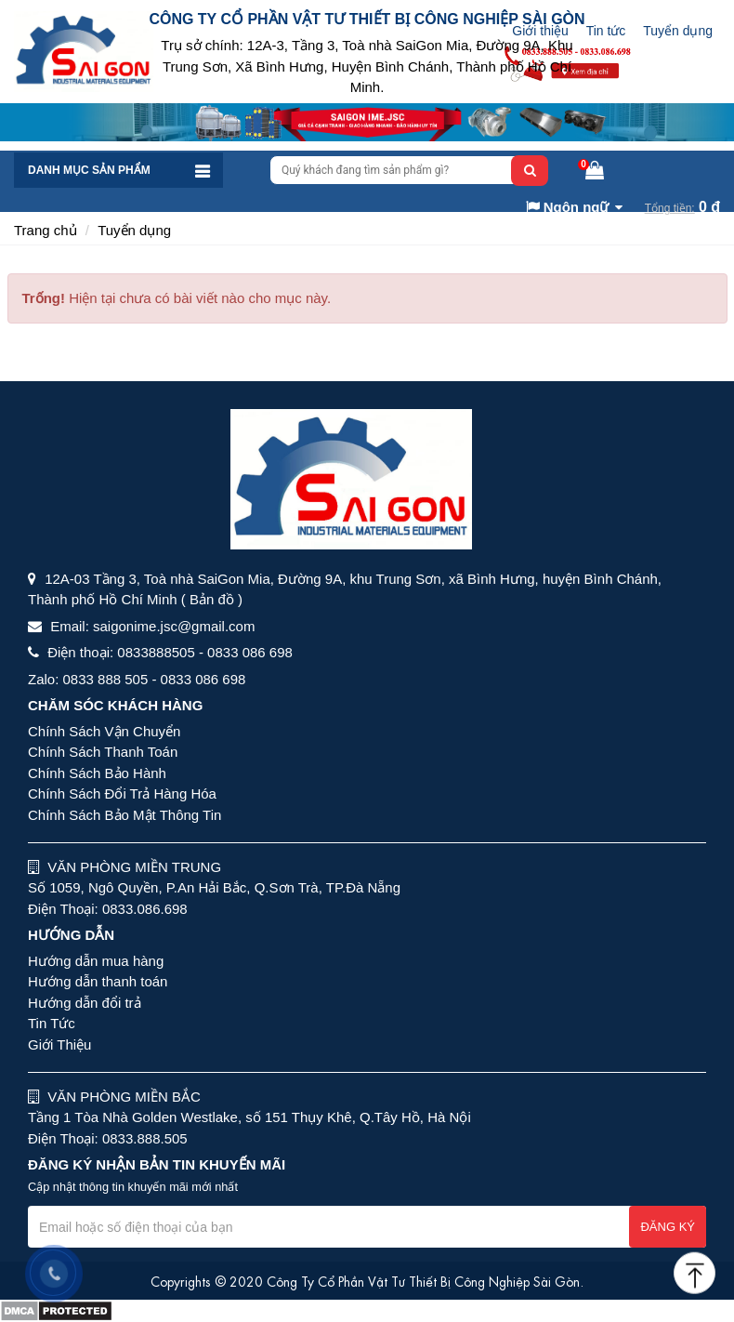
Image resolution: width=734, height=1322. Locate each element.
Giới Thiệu (59, 1044)
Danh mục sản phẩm (89, 170)
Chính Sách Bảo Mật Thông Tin (124, 815)
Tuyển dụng (678, 30)
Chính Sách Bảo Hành (97, 773)
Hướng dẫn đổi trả (84, 1003)
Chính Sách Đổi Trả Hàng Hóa (122, 793)
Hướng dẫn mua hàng (96, 961)
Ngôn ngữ (567, 207)
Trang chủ (45, 230)
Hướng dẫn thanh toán (97, 981)
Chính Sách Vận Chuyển (104, 731)
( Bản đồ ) (211, 599)
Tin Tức (51, 1023)
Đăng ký (667, 1227)
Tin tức (606, 30)
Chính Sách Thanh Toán (102, 752)
